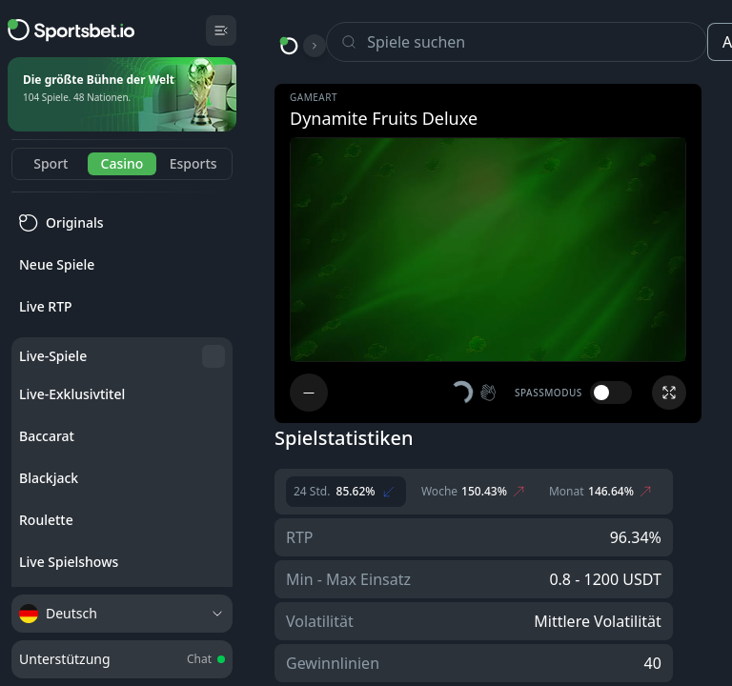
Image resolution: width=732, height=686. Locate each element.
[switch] (611, 392)
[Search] (536, 42)
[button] (474, 392)
